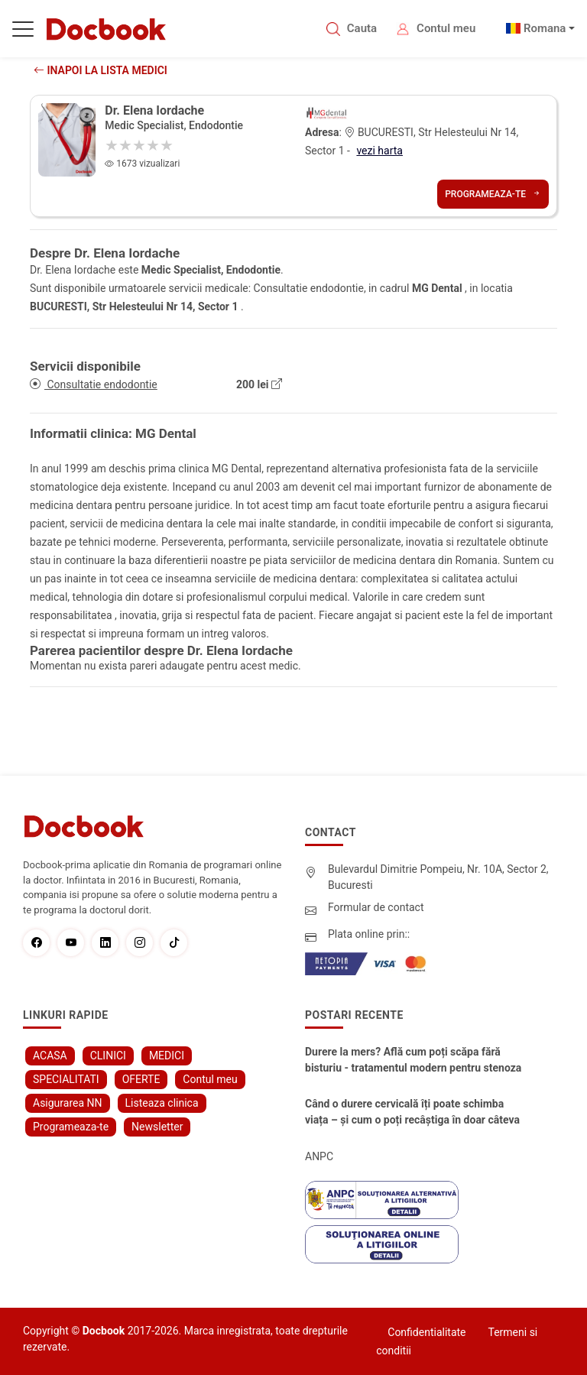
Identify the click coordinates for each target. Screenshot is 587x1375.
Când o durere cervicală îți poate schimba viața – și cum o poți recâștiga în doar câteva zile (412, 1113)
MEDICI (166, 1055)
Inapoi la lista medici (100, 70)
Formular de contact (376, 907)
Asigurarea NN (67, 1103)
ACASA (50, 1055)
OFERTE (141, 1079)
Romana (545, 28)
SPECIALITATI (66, 1079)
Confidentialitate (426, 1332)
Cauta (362, 28)
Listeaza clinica (162, 1103)
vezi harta (379, 150)
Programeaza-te (493, 194)
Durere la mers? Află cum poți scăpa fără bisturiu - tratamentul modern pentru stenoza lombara (413, 1061)
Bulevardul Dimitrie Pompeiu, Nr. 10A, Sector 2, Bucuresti (438, 877)
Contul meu (446, 28)
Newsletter (157, 1126)
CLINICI (108, 1055)
